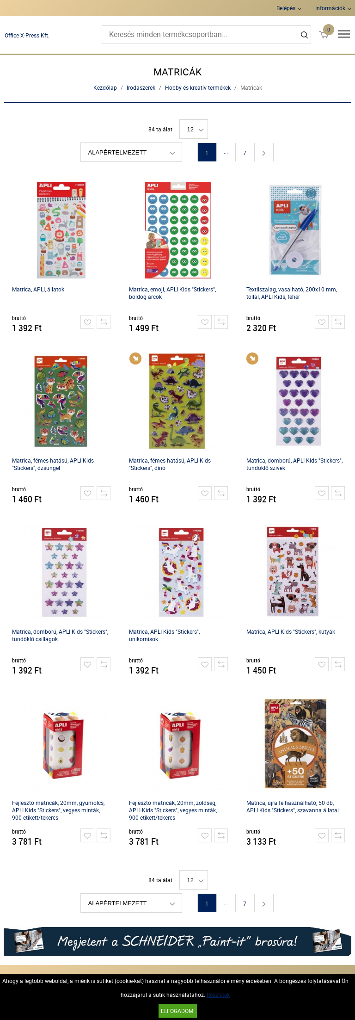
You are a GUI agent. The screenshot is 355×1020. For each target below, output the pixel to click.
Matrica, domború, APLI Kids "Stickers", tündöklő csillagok (60, 635)
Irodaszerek (141, 87)
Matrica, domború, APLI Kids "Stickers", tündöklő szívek (294, 464)
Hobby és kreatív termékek (198, 87)
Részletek (218, 994)
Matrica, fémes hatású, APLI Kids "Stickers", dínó (170, 464)
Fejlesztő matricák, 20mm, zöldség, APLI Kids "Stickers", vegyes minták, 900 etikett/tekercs (173, 810)
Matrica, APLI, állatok (38, 289)
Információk (330, 8)
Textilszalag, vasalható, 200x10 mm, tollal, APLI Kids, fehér (291, 292)
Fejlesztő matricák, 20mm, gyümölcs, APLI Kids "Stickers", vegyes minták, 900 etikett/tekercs (58, 810)
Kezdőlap (105, 87)
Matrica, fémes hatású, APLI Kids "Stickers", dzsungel (53, 464)
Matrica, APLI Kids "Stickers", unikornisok (164, 635)
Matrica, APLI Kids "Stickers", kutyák (290, 631)
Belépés (285, 8)
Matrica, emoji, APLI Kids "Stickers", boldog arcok (172, 292)
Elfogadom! (178, 1010)
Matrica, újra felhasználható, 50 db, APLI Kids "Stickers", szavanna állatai (292, 806)
